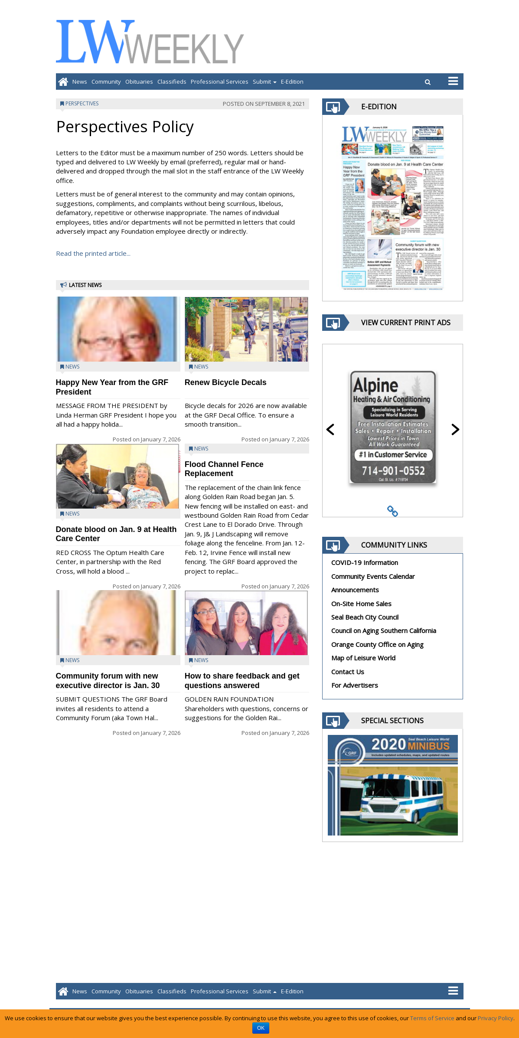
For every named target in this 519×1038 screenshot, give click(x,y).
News (79, 81)
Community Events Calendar (373, 576)
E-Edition (292, 81)
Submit (265, 81)
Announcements (355, 589)
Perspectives (81, 103)
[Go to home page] (63, 81)
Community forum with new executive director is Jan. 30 (108, 680)
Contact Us (347, 671)
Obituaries (139, 81)
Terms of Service (432, 1018)
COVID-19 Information (364, 562)
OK (260, 1028)
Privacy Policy (495, 1018)
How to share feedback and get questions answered (242, 680)
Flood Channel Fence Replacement (224, 469)
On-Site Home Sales (361, 603)
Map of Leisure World (363, 657)
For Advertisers (354, 685)
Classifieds (171, 81)
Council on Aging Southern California (383, 630)
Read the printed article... (93, 253)
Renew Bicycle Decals (226, 382)
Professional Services (219, 81)
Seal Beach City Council (364, 617)
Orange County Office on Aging (377, 644)
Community (106, 81)
